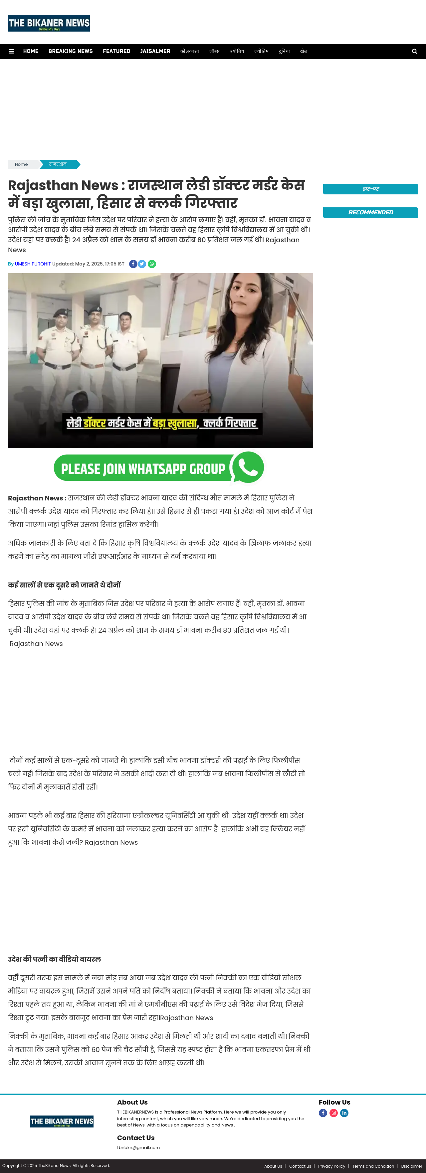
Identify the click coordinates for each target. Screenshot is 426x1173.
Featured (116, 51)
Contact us (300, 1166)
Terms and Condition (373, 1166)
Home (31, 51)
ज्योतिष (237, 51)
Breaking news (71, 51)
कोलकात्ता (189, 51)
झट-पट (370, 188)
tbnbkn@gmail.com (138, 1147)
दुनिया (284, 51)
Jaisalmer (155, 51)
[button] (11, 51)
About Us (132, 1102)
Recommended (370, 212)
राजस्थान (58, 164)
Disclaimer (411, 1166)
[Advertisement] (213, 108)
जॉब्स (214, 51)
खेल (304, 51)
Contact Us (136, 1137)
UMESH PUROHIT (33, 264)
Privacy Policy (331, 1166)
